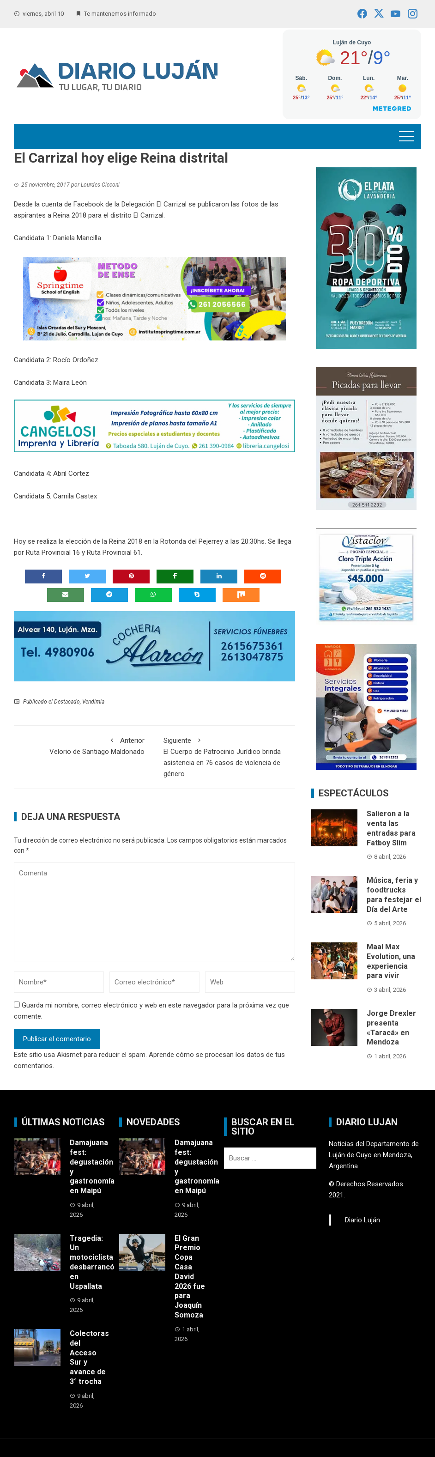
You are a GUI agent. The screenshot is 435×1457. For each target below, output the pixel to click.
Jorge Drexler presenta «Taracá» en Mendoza (391, 1027)
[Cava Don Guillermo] (366, 438)
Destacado (67, 701)
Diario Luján (362, 1220)
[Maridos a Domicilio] (366, 707)
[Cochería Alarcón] (154, 646)
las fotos (245, 204)
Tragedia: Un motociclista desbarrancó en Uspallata (92, 1262)
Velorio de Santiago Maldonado (84, 745)
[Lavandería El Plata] (366, 257)
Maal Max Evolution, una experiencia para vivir (391, 961)
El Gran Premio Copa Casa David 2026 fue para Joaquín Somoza (190, 1276)
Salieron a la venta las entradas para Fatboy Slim (391, 828)
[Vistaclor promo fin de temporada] (366, 576)
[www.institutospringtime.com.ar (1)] (154, 298)
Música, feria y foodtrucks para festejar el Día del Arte (394, 894)
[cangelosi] (154, 425)
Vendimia (93, 701)
